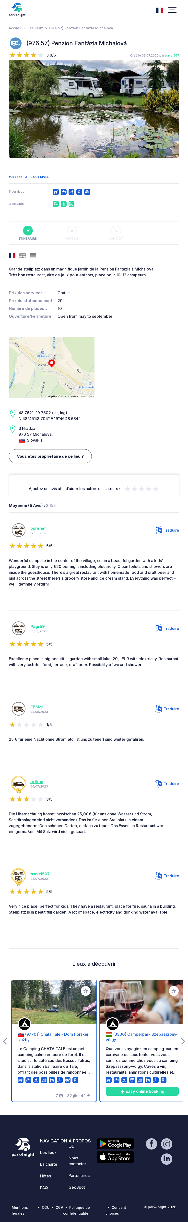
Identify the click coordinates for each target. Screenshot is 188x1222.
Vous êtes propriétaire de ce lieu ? (50, 456)
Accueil (15, 28)
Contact (116, 233)
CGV (59, 1207)
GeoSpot (77, 1187)
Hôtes (45, 1176)
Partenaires (79, 1175)
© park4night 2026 (160, 1207)
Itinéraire (28, 233)
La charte (48, 1164)
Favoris (72, 233)
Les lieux (35, 28)
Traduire (167, 530)
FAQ (44, 1187)
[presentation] (16, 109)
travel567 (172, 55)
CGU (45, 1207)
